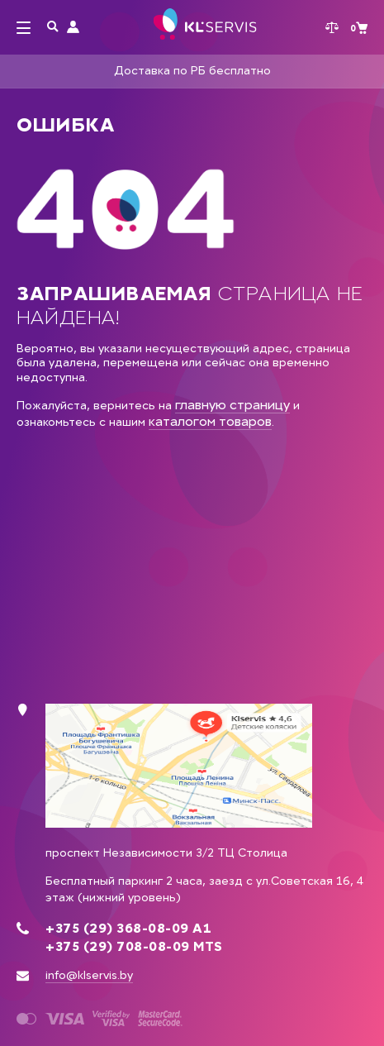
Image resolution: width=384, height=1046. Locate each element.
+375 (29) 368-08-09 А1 (128, 928)
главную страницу (232, 404)
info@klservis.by (89, 975)
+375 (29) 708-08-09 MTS (134, 946)
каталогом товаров (210, 421)
